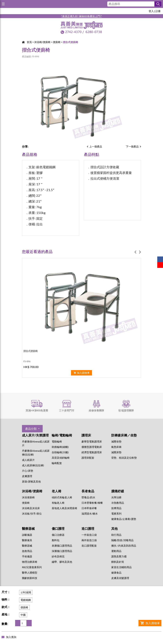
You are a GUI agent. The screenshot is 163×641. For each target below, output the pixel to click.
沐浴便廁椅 (28, 497)
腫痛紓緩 (117, 491)
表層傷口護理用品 (62, 545)
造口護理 (88, 528)
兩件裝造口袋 (89, 540)
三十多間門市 (66, 410)
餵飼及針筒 (117, 561)
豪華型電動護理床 (92, 441)
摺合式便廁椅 (70, 41)
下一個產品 (132, 146)
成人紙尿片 (28, 459)
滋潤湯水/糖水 (90, 513)
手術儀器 (27, 556)
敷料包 (55, 540)
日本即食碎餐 (89, 508)
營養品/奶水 (88, 497)
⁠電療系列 (116, 513)
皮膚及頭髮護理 (120, 577)
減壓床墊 (116, 452)
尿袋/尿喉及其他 (31, 481)
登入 (151, 11)
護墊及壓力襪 (119, 556)
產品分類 (31, 428)
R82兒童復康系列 (32, 567)
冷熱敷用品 (117, 502)
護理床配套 (88, 457)
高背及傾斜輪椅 (61, 457)
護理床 (86, 435)
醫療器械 (28, 528)
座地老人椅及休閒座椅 (64, 508)
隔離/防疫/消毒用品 (122, 540)
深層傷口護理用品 (62, 550)
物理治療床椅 (29, 561)
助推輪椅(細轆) (60, 446)
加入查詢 (11, 636)
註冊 (158, 11)
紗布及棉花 (58, 556)
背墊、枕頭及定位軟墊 (124, 457)
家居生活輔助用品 (121, 567)
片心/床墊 (27, 470)
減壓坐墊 (116, 441)
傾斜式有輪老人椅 (62, 497)
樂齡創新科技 (29, 577)
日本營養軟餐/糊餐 (92, 502)
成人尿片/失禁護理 (35, 435)
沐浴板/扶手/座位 (32, 513)
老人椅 (56, 491)
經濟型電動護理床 (92, 452)
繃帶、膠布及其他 (62, 561)
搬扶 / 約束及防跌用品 (123, 545)
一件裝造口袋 (89, 534)
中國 (23, 614)
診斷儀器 (27, 534)
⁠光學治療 (116, 497)
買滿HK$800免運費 (37, 410)
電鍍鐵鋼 (26, 599)
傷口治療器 (58, 534)
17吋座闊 (26, 592)
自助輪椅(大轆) (60, 452)
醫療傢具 (27, 540)
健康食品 (116, 572)
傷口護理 (58, 528)
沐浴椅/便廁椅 (42, 41)
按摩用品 (116, 508)
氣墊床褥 (116, 446)
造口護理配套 (89, 545)
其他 (114, 528)
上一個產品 (95, 146)
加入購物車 (152, 623)
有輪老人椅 (58, 502)
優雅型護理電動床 (92, 446)
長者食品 (88, 491)
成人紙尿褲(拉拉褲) (33, 465)
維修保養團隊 (96, 410)
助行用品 (116, 534)
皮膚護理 (27, 476)
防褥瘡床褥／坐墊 (124, 435)
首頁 (29, 41)
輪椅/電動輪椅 (62, 435)
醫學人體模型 (29, 572)
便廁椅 (56, 41)
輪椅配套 (57, 463)
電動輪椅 (57, 441)
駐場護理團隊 (126, 410)
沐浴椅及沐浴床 (31, 508)
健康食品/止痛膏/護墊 (123, 518)
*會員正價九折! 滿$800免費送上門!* (81, 16)
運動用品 (116, 550)
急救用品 (27, 550)
